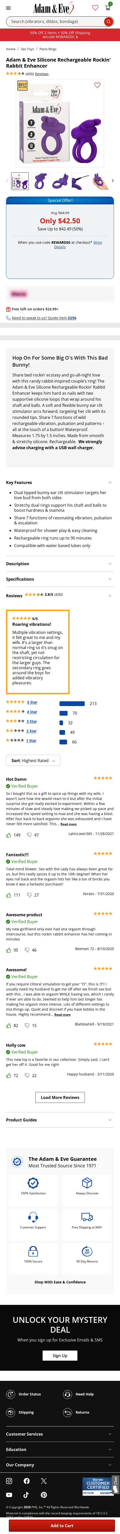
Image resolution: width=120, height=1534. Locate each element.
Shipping (20, 1412)
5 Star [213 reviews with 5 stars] (32, 702)
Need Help (78, 1394)
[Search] (60, 21)
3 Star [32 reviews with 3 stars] (32, 721)
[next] (111, 180)
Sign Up (60, 1355)
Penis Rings (48, 49)
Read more (69, 824)
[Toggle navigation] (8, 8)
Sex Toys (27, 49)
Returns (76, 1412)
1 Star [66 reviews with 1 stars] (31, 740)
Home (10, 49)
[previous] (8, 180)
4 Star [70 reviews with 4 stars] (32, 711)
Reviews (42, 73)
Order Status (23, 1394)
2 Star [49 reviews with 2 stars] (31, 731)
